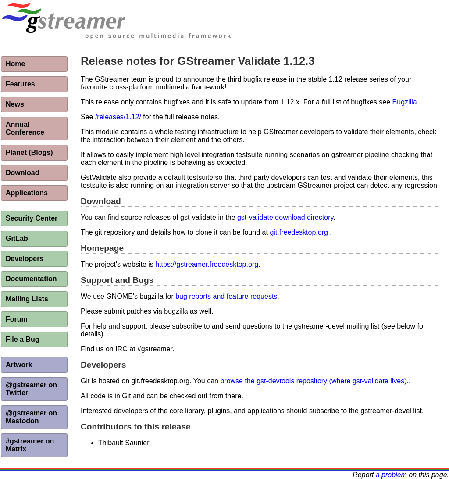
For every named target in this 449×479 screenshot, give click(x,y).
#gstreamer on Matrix (30, 445)
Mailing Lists (27, 299)
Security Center (31, 218)
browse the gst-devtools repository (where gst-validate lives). (314, 381)
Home (15, 64)
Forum (17, 319)
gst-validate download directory (285, 217)
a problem (391, 475)
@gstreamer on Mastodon (31, 417)
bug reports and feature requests (226, 296)
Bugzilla (404, 102)
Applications (27, 193)
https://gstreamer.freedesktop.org (206, 264)
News (15, 104)
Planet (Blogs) (29, 152)
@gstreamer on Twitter (31, 389)
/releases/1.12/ (118, 117)
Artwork (19, 364)
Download (22, 172)
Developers (24, 258)
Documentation (31, 278)
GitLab (17, 238)
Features (20, 84)
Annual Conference (25, 128)
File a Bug (22, 339)
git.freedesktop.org (299, 232)
